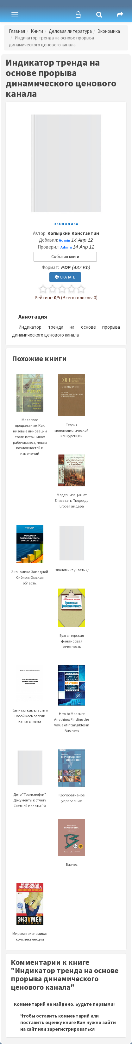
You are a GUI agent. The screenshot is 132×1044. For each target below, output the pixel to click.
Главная (17, 31)
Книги (37, 31)
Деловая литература (70, 31)
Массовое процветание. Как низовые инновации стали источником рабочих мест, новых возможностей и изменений (30, 423)
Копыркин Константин (73, 233)
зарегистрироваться (71, 1029)
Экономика (108, 31)
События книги (65, 256)
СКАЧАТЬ (65, 277)
